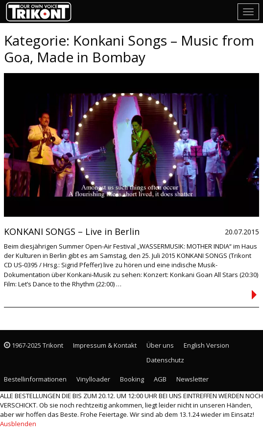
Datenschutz (165, 360)
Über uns (160, 345)
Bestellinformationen (35, 379)
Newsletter (192, 379)
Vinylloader (93, 379)
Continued (254, 295)
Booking (132, 379)
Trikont (41, 11)
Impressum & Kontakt (105, 345)
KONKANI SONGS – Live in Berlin (72, 231)
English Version (206, 345)
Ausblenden (18, 423)
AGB (160, 379)
